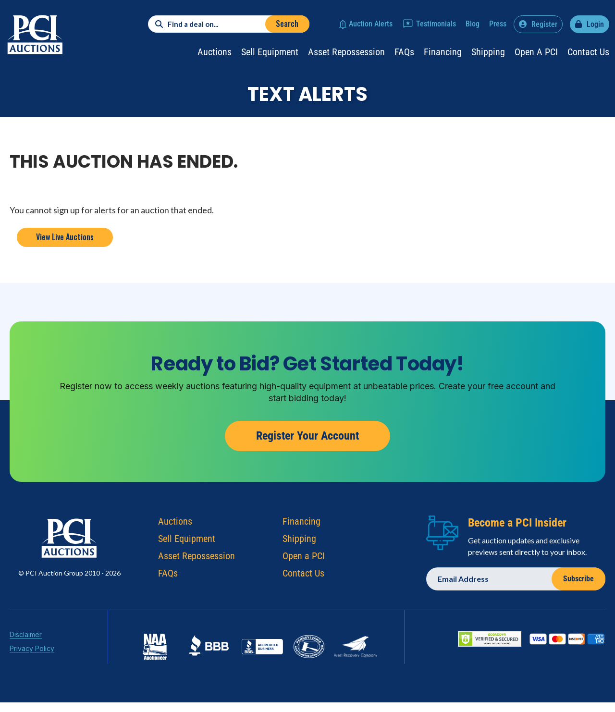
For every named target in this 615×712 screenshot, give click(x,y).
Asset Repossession (346, 52)
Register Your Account (307, 435)
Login (595, 24)
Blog (473, 23)
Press (497, 23)
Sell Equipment (269, 52)
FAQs (404, 52)
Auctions (214, 52)
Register (544, 24)
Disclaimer (26, 636)
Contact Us (588, 52)
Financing (443, 52)
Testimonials (436, 23)
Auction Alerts (371, 23)
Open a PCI (536, 52)
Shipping (488, 52)
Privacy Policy (32, 650)
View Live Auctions (65, 237)
